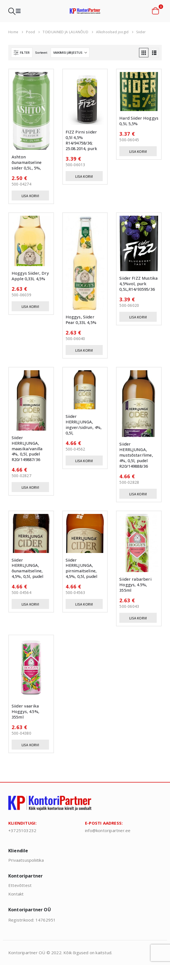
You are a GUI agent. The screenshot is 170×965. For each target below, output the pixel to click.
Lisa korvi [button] (30, 196)
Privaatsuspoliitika (26, 860)
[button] (12, 11)
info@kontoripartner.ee (107, 830)
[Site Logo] (85, 11)
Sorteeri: (41, 52)
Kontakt (16, 894)
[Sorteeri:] (70, 53)
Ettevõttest (20, 885)
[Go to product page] (31, 111)
